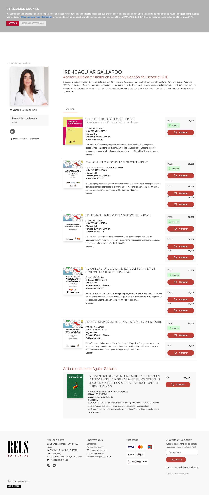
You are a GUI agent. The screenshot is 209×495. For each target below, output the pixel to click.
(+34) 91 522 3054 (74, 457)
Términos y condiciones (96, 450)
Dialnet (14, 122)
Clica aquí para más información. (36, 17)
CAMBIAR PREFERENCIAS (33, 23)
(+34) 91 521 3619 (56, 457)
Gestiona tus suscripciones (177, 474)
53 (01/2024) (101, 394)
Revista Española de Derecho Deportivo (111, 391)
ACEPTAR (13, 23)
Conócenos (91, 444)
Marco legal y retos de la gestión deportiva (117, 162)
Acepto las (183, 467)
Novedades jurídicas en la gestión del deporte (118, 215)
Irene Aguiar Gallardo (104, 397)
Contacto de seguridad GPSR (99, 457)
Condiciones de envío (95, 453)
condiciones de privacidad (188, 467)
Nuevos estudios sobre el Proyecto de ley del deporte (124, 321)
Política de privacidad (95, 447)
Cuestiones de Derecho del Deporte (110, 119)
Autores (11, 63)
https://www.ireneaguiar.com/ (24, 139)
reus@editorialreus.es (57, 460)
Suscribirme (176, 459)
